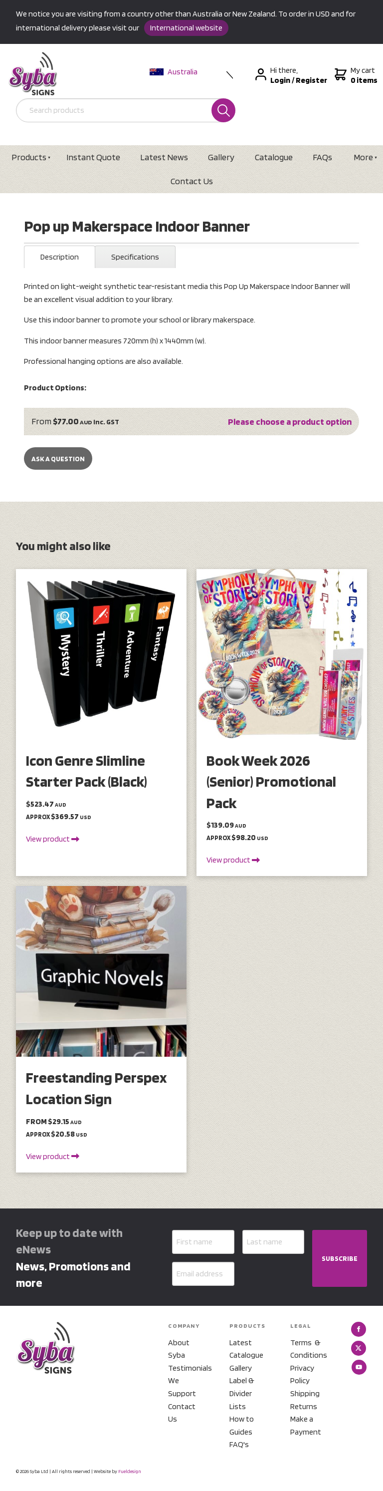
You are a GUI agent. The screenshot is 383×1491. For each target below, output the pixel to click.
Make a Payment (305, 1425)
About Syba (179, 1349)
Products (28, 157)
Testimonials (186, 1368)
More (363, 157)
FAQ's (239, 1444)
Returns (303, 1406)
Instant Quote (93, 157)
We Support (182, 1387)
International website (186, 27)
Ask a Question (58, 459)
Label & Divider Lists (241, 1393)
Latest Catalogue (246, 1349)
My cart (355, 75)
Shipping (305, 1393)
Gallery (221, 157)
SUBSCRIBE (340, 1258)
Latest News (164, 157)
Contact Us (192, 181)
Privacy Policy (302, 1374)
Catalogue (274, 157)
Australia (173, 71)
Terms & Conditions (308, 1349)
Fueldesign (129, 1471)
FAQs (322, 157)
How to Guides (241, 1425)
